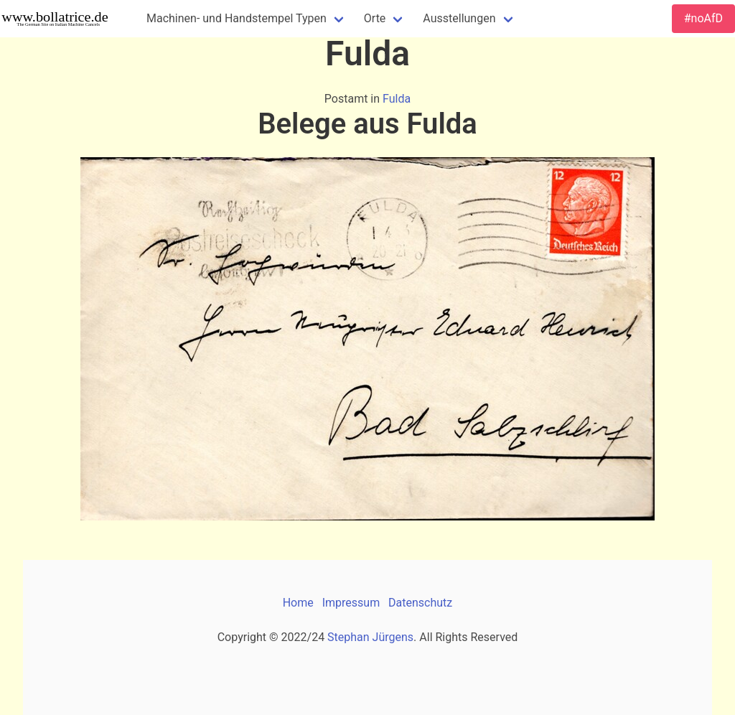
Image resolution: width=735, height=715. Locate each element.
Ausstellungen (459, 18)
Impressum (351, 602)
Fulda (397, 99)
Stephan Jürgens (370, 637)
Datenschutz (420, 602)
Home (298, 602)
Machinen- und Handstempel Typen (236, 18)
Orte (375, 18)
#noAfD (703, 18)
